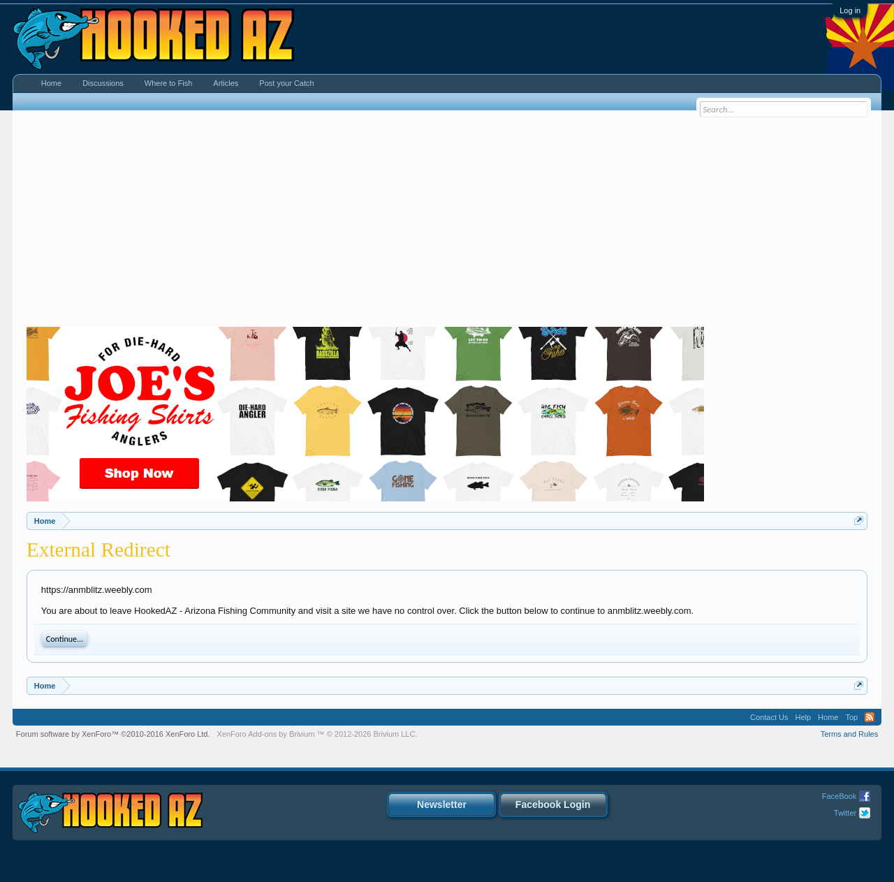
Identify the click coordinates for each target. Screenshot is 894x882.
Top (851, 717)
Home (51, 83)
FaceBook (839, 796)
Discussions (103, 83)
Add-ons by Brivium (317, 734)
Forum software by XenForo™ (113, 734)
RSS (869, 717)
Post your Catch (286, 83)
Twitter (845, 813)
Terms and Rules (850, 734)
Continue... (64, 639)
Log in (850, 10)
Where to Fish (168, 83)
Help (803, 717)
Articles (225, 83)
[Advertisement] (447, 222)
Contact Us (769, 717)
